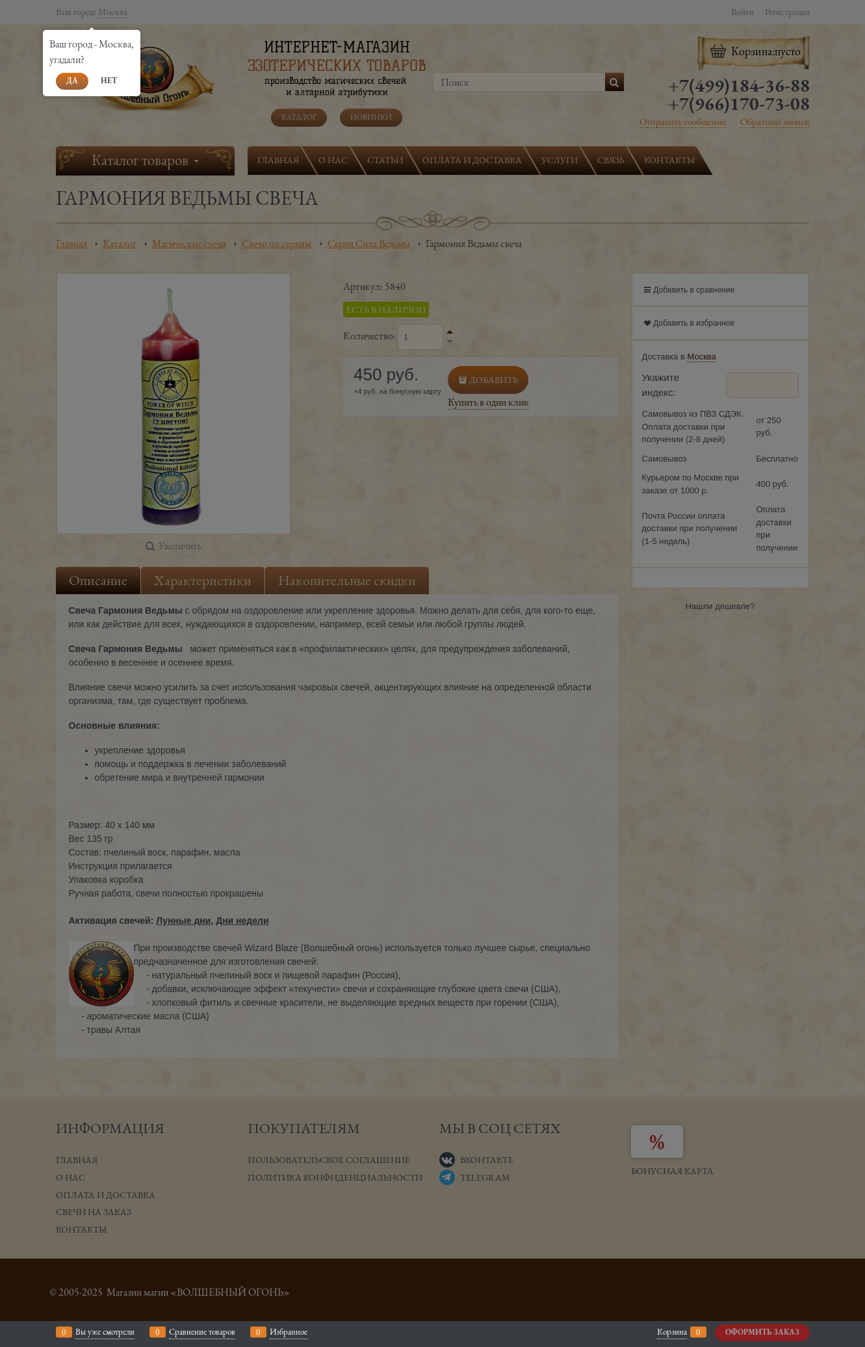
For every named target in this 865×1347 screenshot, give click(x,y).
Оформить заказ (762, 1332)
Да (72, 80)
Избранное (288, 1331)
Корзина (672, 1331)
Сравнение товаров (202, 1331)
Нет (109, 80)
